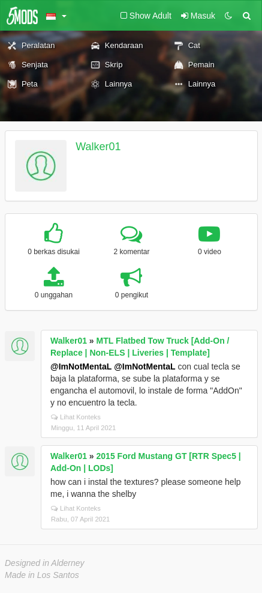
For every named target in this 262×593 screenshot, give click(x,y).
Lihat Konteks (76, 417)
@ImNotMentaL (81, 366)
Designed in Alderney (45, 563)
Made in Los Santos (42, 575)
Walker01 (98, 147)
